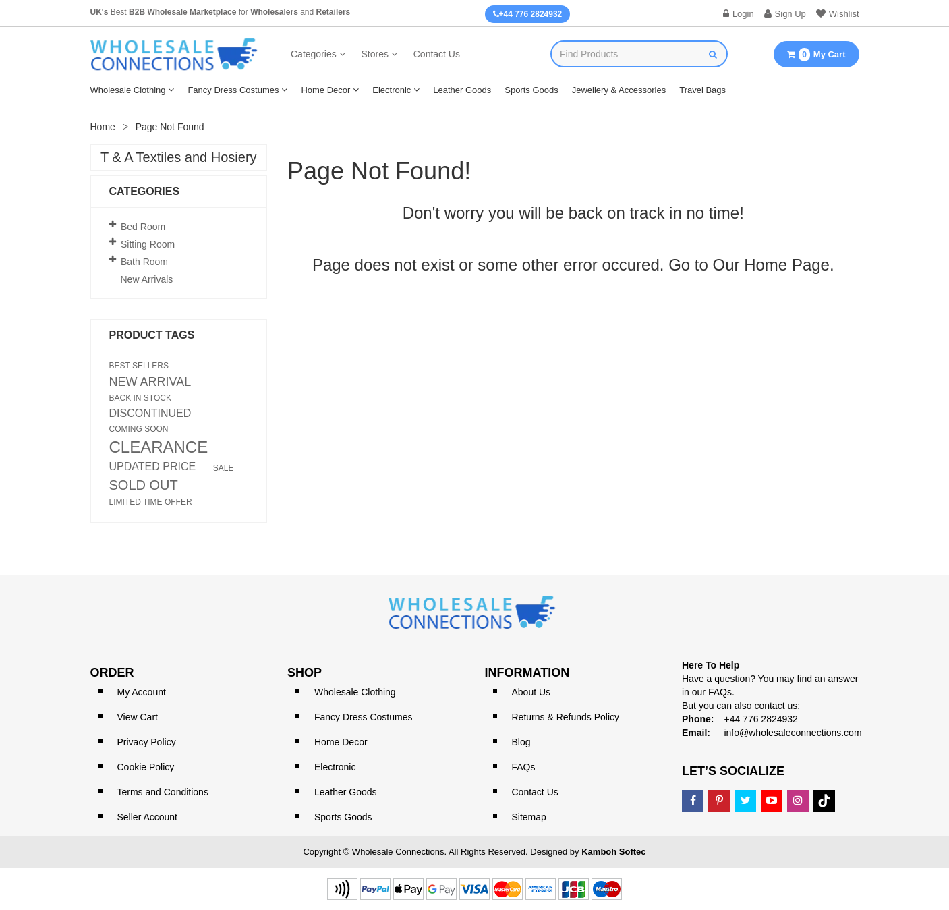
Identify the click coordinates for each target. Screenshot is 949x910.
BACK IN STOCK (140, 398)
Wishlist (837, 14)
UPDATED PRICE (152, 466)
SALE (223, 468)
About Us (531, 692)
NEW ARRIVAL (150, 382)
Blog (521, 742)
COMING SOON (139, 429)
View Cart (137, 717)
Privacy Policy (146, 742)
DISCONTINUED (150, 413)
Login (738, 14)
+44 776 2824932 (528, 14)
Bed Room (143, 226)
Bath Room (144, 261)
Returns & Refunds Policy (566, 717)
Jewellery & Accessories (619, 90)
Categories (314, 54)
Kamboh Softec (613, 852)
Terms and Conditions (162, 792)
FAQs (524, 767)
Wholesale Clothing (128, 90)
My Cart (816, 54)
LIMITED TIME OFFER (150, 502)
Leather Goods (462, 90)
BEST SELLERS (139, 366)
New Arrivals (147, 279)
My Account (141, 692)
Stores (374, 54)
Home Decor (325, 90)
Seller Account (147, 817)
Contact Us (436, 54)
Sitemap (529, 817)
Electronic (391, 90)
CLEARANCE (158, 447)
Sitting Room (148, 244)
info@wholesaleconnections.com (792, 732)
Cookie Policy (146, 767)
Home (102, 126)
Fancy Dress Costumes (233, 90)
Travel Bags (702, 90)
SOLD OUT (143, 485)
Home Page (787, 265)
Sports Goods (531, 90)
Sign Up (785, 14)
